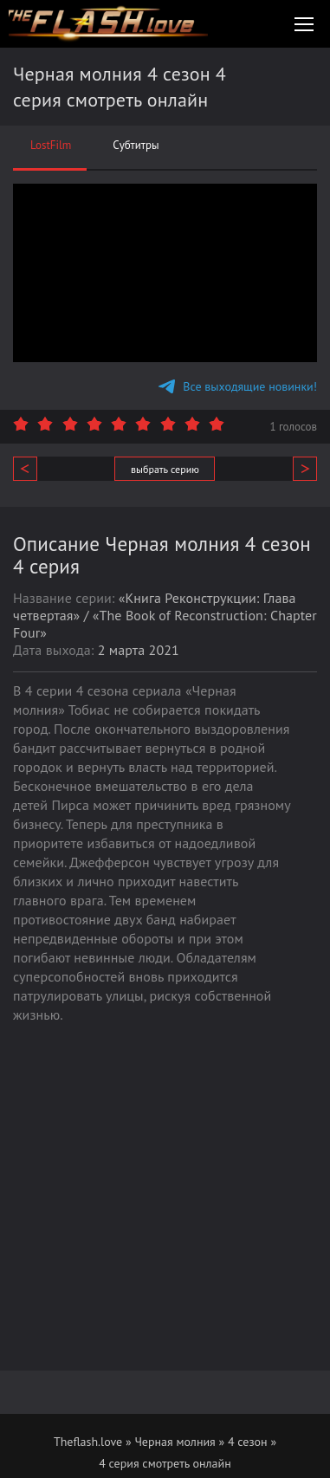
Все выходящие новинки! (238, 386)
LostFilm (50, 145)
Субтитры (136, 145)
